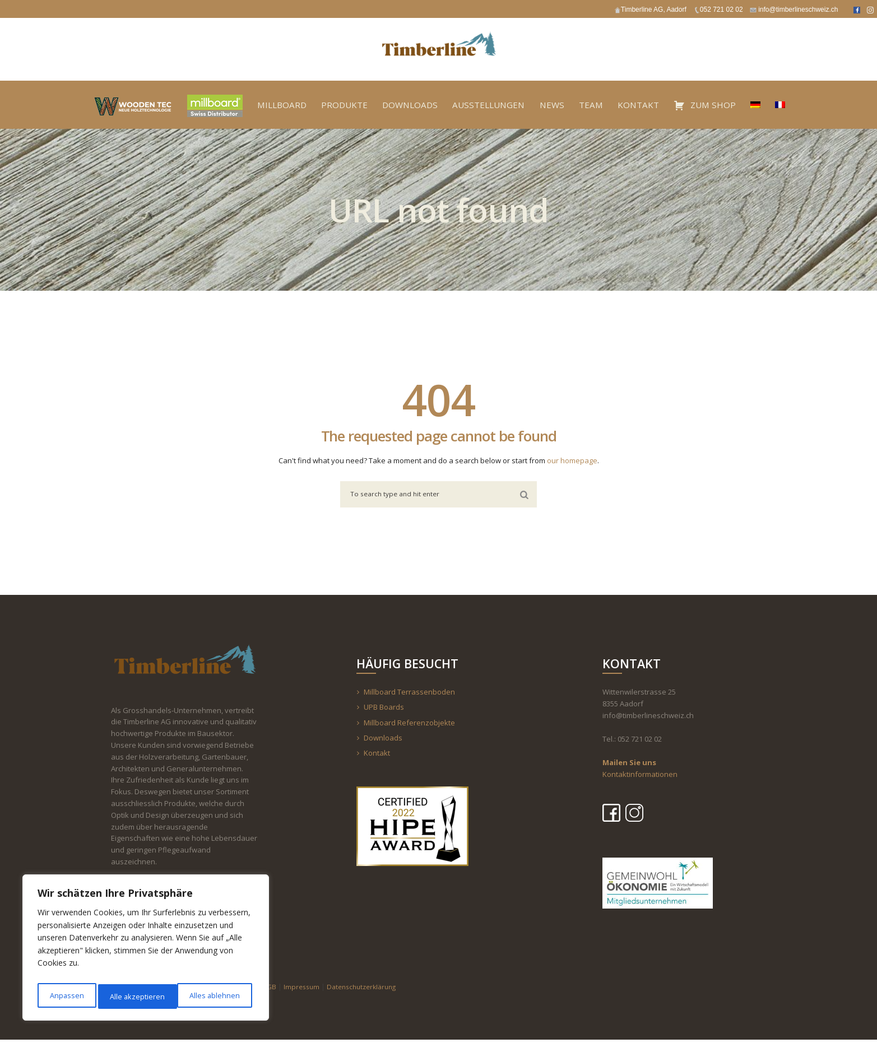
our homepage (572, 460)
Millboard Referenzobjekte (409, 725)
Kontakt (377, 756)
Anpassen (65, 996)
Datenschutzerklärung (370, 989)
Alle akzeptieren (214, 996)
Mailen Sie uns (629, 766)
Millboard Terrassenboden (409, 695)
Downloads (383, 740)
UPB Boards (384, 710)
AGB (272, 989)
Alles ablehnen (135, 996)
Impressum (305, 989)
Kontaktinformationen (640, 777)
